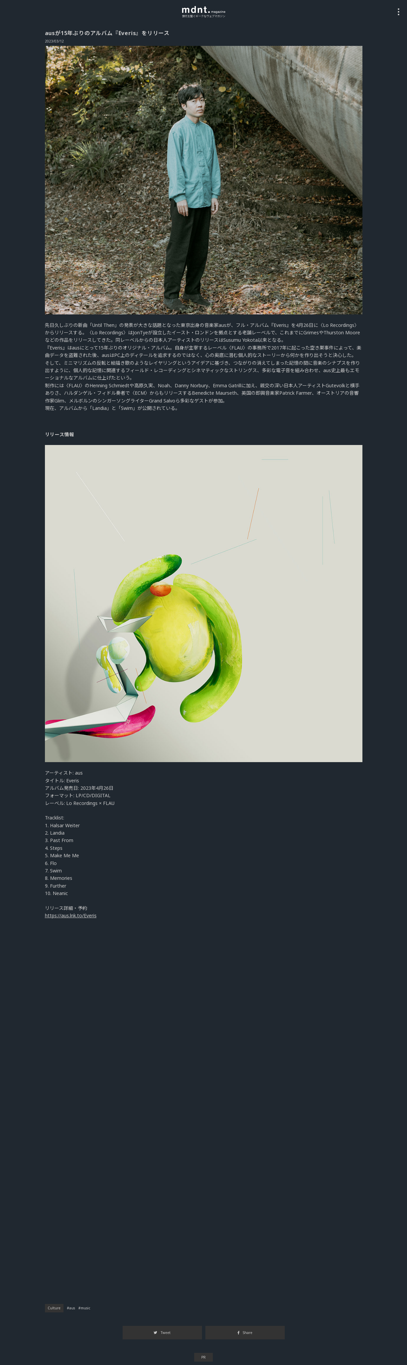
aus (72, 1308)
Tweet (162, 1332)
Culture (54, 1308)
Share (244, 1332)
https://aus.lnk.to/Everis (71, 915)
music (85, 1308)
